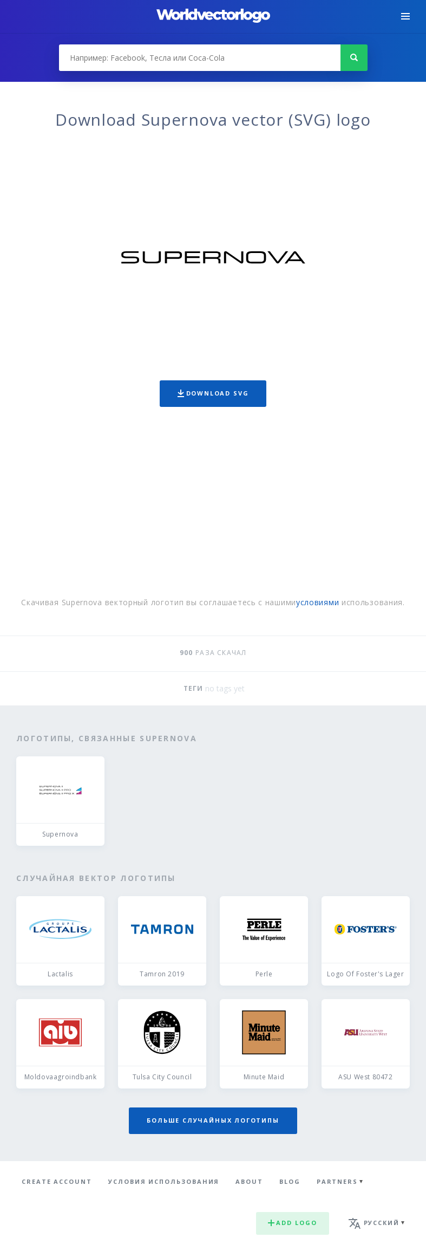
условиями (317, 602)
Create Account (57, 1181)
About (249, 1181)
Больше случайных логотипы (213, 1120)
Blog (289, 1181)
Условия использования (163, 1181)
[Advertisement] (213, 504)
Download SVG (213, 393)
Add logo (292, 1223)
